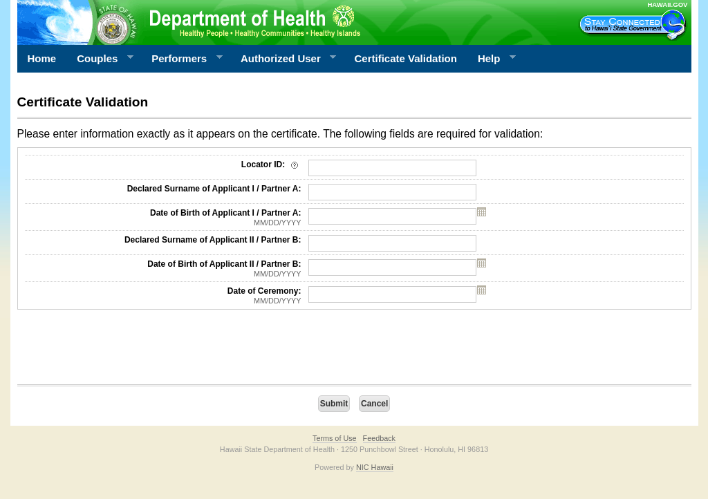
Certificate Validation (406, 58)
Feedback (379, 438)
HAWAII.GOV (667, 4)
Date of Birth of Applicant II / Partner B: (163, 269)
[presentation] (122, 350)
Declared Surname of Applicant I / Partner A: (214, 189)
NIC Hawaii (374, 467)
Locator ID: (271, 164)
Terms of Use (335, 438)
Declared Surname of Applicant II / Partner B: (212, 240)
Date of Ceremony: (163, 295)
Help (491, 59)
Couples (99, 59)
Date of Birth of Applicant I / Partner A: (163, 217)
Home (42, 58)
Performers (182, 59)
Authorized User (283, 59)
